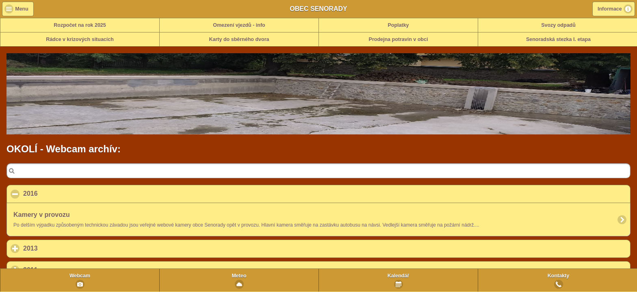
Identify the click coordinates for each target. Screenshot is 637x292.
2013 (68, 248)
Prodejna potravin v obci (398, 39)
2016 (70, 193)
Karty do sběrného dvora (239, 39)
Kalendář (399, 276)
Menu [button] (21, 9)
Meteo (239, 276)
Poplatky (398, 25)
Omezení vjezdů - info (239, 25)
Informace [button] (610, 9)
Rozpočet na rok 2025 (80, 25)
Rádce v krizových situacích (80, 39)
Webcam (79, 276)
